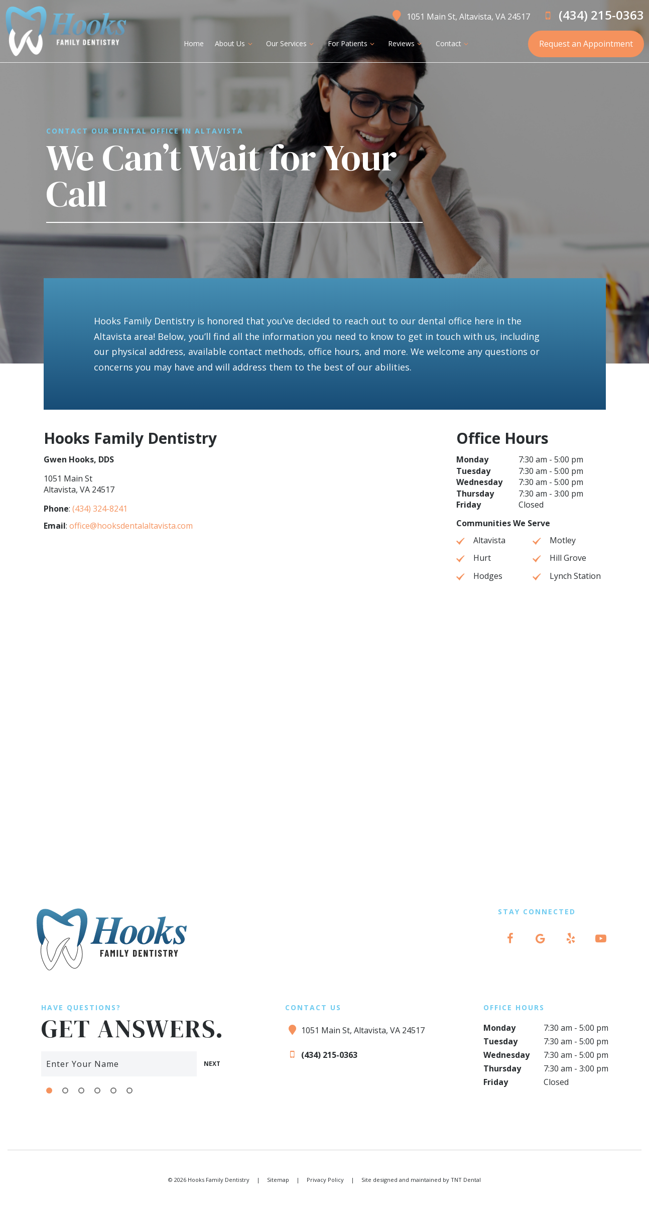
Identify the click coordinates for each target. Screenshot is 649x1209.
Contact (453, 43)
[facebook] (510, 938)
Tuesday (473, 471)
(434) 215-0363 (592, 15)
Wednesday (479, 482)
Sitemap (278, 1179)
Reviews (406, 43)
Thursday (475, 494)
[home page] (65, 31)
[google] (541, 938)
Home (194, 43)
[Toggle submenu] (250, 43)
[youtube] (601, 938)
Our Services (291, 43)
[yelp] (571, 938)
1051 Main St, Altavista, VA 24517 (459, 15)
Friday (468, 505)
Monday (472, 459)
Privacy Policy (325, 1179)
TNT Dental (466, 1179)
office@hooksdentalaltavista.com (131, 526)
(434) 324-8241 (99, 509)
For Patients (352, 43)
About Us (235, 43)
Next (211, 1063)
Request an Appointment (586, 43)
